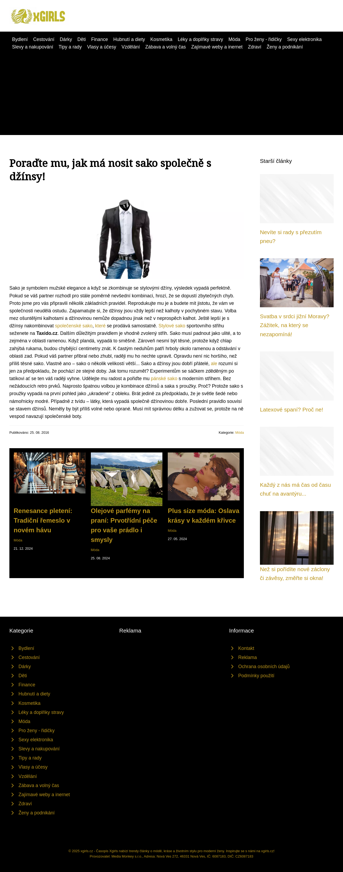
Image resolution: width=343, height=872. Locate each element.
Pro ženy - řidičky (263, 39)
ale (214, 363)
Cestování (43, 39)
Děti (81, 39)
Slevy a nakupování (32, 47)
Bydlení (20, 39)
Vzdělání (130, 47)
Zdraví (254, 47)
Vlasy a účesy (101, 47)
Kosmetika (161, 39)
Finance (99, 39)
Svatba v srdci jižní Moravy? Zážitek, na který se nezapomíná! (294, 325)
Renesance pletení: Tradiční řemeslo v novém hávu (43, 520)
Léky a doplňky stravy (200, 39)
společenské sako (73, 325)
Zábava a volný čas (165, 47)
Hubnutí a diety (129, 39)
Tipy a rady (70, 47)
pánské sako (164, 378)
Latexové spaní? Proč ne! (291, 409)
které (100, 325)
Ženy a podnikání (285, 47)
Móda (234, 39)
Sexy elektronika (304, 39)
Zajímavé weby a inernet (217, 47)
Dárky (66, 39)
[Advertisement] (171, 90)
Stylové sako (172, 325)
